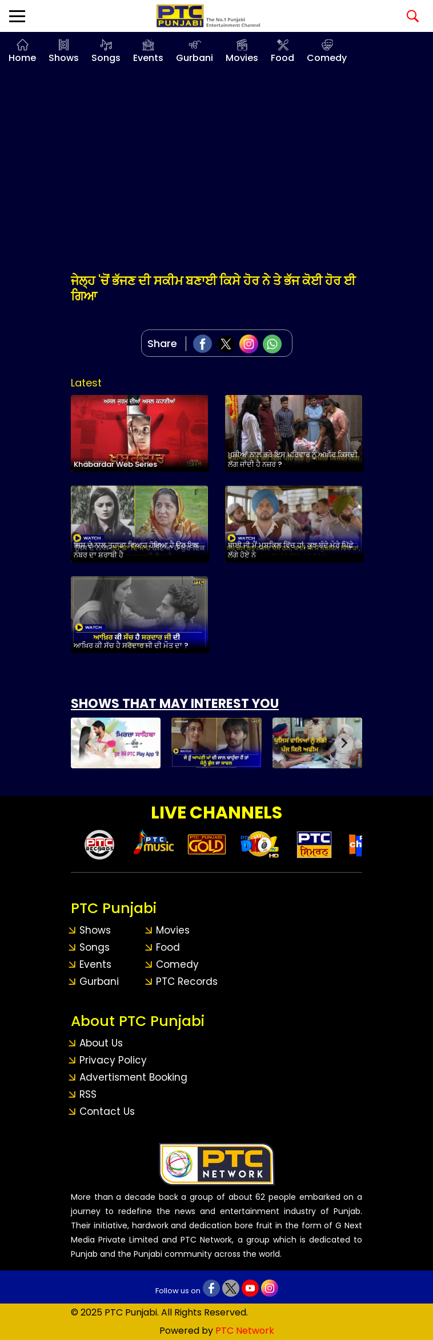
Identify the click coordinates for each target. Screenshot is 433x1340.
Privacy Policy (113, 1060)
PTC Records (187, 981)
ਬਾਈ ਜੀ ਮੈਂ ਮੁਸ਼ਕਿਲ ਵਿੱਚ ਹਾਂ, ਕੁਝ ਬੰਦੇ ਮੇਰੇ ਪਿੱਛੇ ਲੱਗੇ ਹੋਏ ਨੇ (291, 550)
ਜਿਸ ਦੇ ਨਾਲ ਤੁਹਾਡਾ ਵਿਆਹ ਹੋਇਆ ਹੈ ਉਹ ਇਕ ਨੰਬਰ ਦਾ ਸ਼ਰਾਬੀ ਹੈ (136, 550)
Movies (242, 57)
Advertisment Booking (133, 1077)
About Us (101, 1043)
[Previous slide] (89, 743)
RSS (88, 1094)
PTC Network (244, 1330)
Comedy (327, 57)
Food (282, 57)
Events (148, 57)
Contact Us (107, 1111)
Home (22, 57)
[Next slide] (344, 743)
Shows (64, 57)
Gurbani (194, 57)
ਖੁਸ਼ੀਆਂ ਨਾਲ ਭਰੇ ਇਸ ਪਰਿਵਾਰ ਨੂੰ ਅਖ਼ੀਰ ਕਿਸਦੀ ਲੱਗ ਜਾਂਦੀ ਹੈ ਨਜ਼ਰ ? (293, 459)
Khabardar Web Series (115, 464)
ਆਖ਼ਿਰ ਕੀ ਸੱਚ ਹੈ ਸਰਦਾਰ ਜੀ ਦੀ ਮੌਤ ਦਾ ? (131, 645)
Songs (106, 57)
